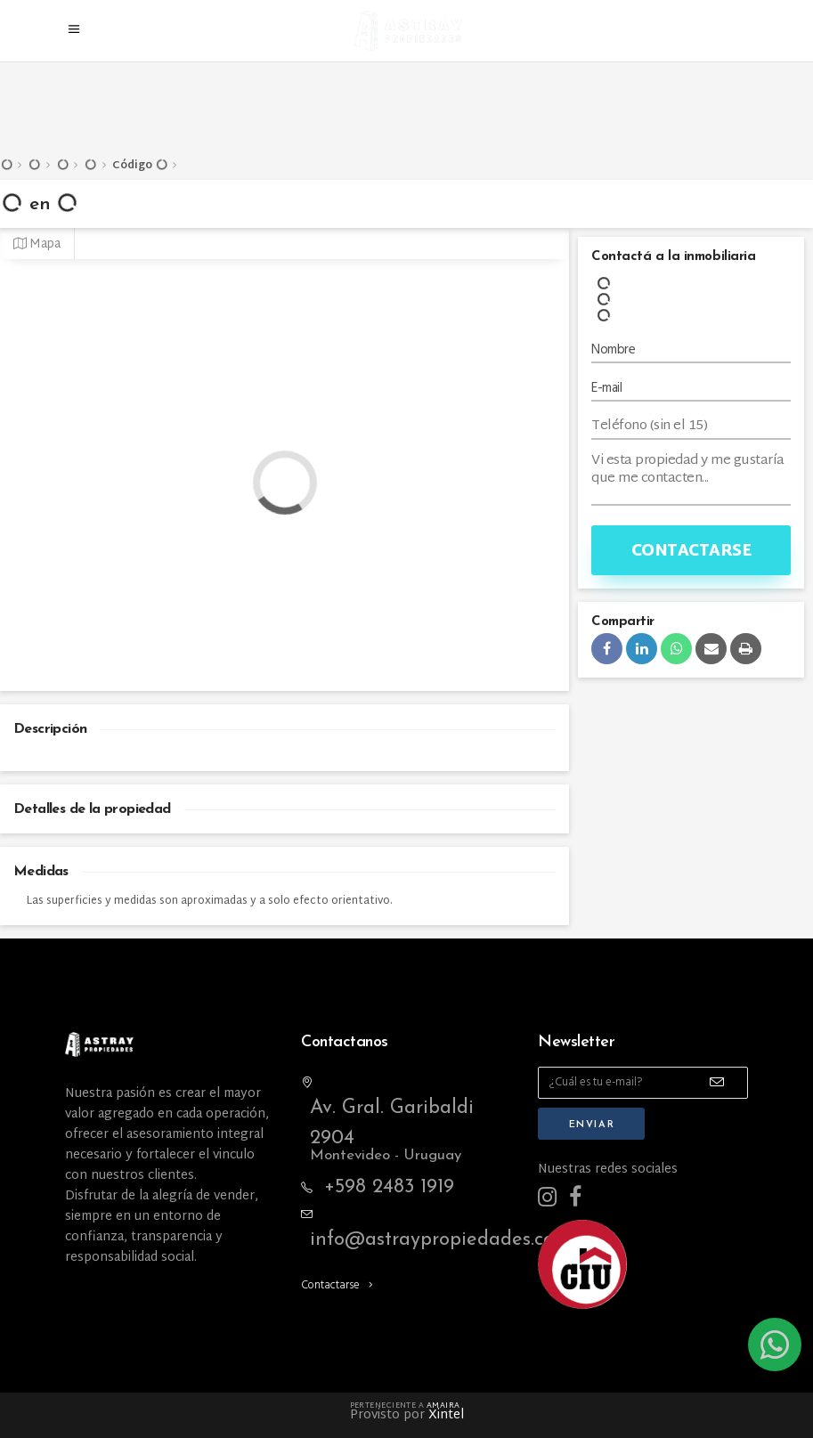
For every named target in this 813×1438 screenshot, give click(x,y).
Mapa (37, 244)
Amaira (443, 1406)
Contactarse (691, 551)
